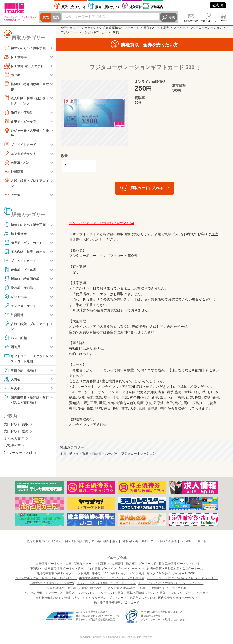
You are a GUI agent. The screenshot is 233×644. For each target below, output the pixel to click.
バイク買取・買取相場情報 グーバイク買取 (137, 593)
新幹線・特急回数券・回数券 (26, 86)
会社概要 (103, 541)
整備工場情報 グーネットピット (179, 563)
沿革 (115, 541)
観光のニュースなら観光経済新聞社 (113, 588)
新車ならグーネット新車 (90, 563)
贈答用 (12, 348)
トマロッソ (175, 593)
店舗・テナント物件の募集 (159, 541)
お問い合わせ (191, 20)
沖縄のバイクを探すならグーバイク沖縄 (118, 573)
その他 (12, 196)
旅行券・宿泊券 (19, 113)
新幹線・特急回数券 (22, 280)
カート (224, 20)
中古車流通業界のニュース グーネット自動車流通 (111, 578)
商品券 (12, 75)
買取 (45, 17)
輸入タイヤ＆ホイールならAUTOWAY (171, 573)
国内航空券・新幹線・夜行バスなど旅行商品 (26, 401)
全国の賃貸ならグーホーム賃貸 (67, 588)
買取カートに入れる (146, 188)
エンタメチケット (21, 154)
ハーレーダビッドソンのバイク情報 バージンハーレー (182, 578)
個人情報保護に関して (79, 541)
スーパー (179, 27)
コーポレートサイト (193, 541)
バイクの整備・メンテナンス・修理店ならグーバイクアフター (66, 593)
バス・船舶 (16, 339)
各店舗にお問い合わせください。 (132, 332)
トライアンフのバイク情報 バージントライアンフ (170, 583)
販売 (56, 17)
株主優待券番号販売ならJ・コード (116, 602)
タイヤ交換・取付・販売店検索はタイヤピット (46, 578)
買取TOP (149, 27)
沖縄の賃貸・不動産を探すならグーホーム (175, 568)
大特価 (12, 380)
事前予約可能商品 (21, 371)
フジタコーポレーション (206, 27)
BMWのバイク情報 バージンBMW (52, 583)
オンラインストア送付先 (88, 425)
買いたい (108, 7)
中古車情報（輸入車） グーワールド (132, 563)
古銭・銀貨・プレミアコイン (26, 183)
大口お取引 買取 (16, 426)
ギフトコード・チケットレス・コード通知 (26, 359)
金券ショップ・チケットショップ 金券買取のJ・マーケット (100, 27)
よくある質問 (14, 440)
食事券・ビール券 (21, 122)
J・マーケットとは (18, 455)
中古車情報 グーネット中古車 (52, 563)
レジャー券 (16, 298)
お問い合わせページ (171, 326)
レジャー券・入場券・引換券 (26, 133)
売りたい (74, 7)
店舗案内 (156, 7)
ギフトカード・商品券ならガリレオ (132, 597)
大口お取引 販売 (16, 433)
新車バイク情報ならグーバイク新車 (162, 588)
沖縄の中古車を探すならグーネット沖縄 (63, 573)
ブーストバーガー (196, 593)
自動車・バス (17, 163)
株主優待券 (16, 57)
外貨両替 (135, 7)
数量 (64, 156)
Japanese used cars (132, 568)
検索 (171, 17)
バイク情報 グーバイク (101, 568)
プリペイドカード (21, 145)
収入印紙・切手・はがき (26, 253)
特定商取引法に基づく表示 (44, 541)
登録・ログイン (208, 20)
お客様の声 (12, 447)
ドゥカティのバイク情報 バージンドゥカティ (106, 583)
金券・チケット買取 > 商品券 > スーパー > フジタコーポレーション (108, 453)
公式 (217, 5)
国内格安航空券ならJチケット (178, 597)
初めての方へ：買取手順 (26, 48)
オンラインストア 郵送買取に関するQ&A (101, 223)
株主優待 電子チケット (25, 66)
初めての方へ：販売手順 (26, 226)
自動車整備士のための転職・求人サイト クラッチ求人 (70, 597)
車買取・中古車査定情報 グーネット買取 (57, 568)
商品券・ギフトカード (24, 244)
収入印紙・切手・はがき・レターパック (24, 100)
